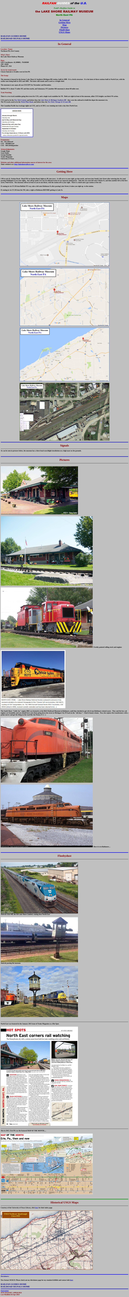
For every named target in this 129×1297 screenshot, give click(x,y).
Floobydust (64, 30)
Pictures (64, 27)
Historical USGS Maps (64, 1202)
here (36, 1208)
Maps (64, 197)
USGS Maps (64, 32)
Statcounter (5, 1291)
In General (64, 20)
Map (64, 25)
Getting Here (64, 22)
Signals (64, 445)
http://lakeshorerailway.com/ (24, 164)
